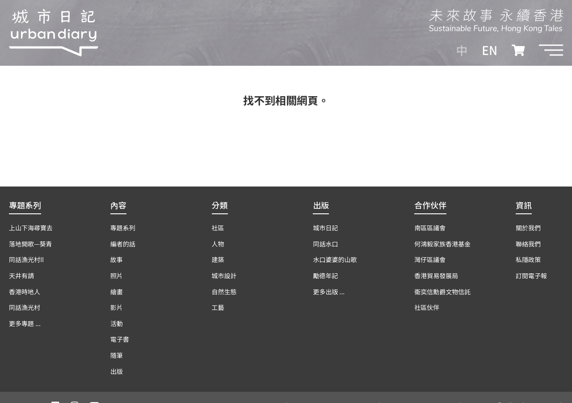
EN (489, 50)
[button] (551, 50)
